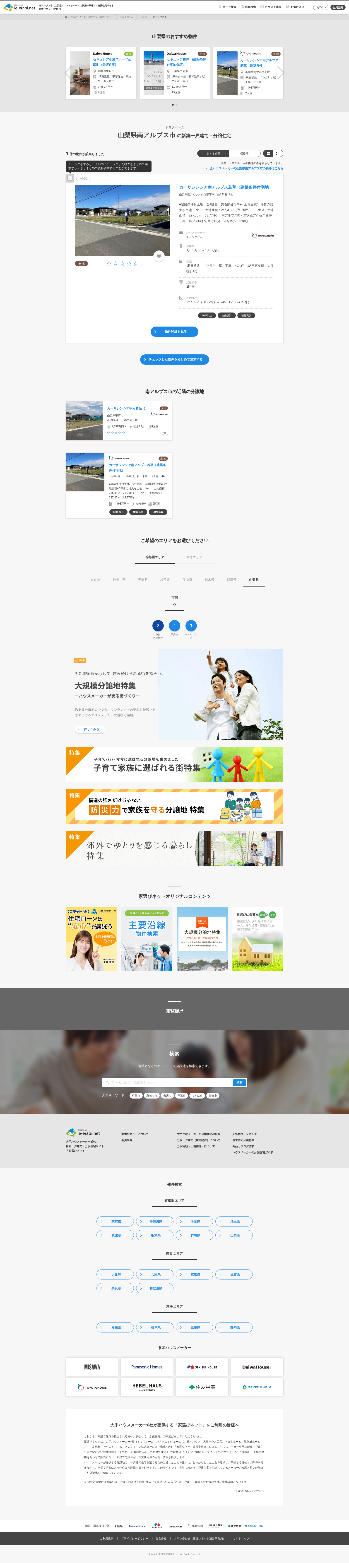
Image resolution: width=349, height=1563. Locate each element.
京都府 (195, 1274)
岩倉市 (213, 1095)
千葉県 (195, 1221)
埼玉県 (235, 1221)
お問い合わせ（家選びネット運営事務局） (200, 1538)
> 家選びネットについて (250, 1491)
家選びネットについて (50, 9)
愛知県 (116, 1327)
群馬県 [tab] (231, 580)
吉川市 (167, 1095)
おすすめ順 (213, 153)
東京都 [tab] (95, 580)
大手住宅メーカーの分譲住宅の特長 (198, 1134)
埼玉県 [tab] (165, 580)
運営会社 (161, 1538)
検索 (239, 1082)
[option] (101, 73)
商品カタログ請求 (243, 1146)
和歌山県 (155, 1288)
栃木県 (156, 1235)
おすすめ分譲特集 (243, 1140)
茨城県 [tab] (187, 580)
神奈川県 (155, 1221)
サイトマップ (241, 1538)
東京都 (116, 1221)
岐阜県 (156, 1327)
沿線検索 (250, 7)
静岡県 (235, 1327)
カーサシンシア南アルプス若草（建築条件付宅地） (226, 187)
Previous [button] (68, 72)
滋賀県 (235, 1274)
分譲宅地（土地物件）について (196, 1146)
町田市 (136, 1095)
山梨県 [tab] (254, 580)
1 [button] (173, 105)
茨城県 (116, 1235)
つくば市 (197, 1095)
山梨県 (143, 17)
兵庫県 (156, 1274)
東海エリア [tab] (194, 557)
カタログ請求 (273, 7)
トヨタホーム (126, 17)
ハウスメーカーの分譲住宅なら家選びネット (90, 17)
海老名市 (151, 1095)
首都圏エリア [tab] (154, 557)
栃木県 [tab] (209, 580)
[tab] (174, 603)
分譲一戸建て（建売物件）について (198, 1140)
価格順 (244, 153)
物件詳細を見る (176, 331)
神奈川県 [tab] (119, 580)
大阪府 (116, 1274)
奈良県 (116, 1288)
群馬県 (195, 1235)
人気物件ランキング (244, 1134)
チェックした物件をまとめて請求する (176, 359)
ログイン (320, 7)
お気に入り (297, 7)
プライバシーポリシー (134, 1538)
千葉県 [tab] (143, 580)
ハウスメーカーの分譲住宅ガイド (252, 1152)
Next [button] (281, 72)
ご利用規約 (106, 1538)
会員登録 (337, 7)
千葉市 (182, 1095)
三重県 (195, 1327)
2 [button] (177, 105)
